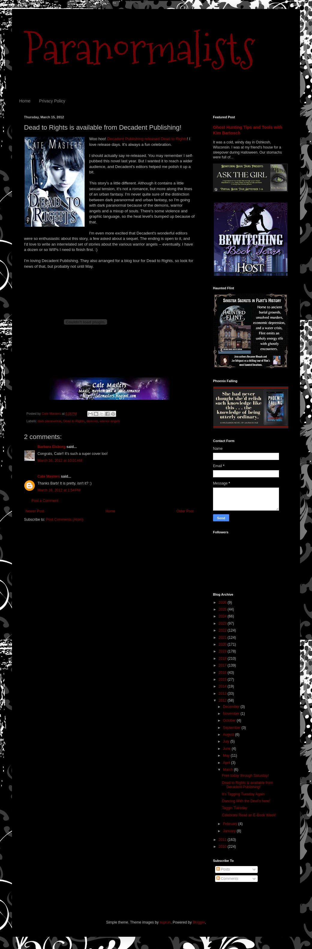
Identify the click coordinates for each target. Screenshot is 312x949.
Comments (227, 879)
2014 (223, 686)
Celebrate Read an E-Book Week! (249, 815)
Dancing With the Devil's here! (246, 801)
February (230, 824)
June (227, 749)
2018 (223, 658)
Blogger (199, 922)
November (232, 714)
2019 (223, 651)
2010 (223, 846)
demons (92, 421)
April (227, 763)
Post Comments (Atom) (64, 519)
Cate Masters (49, 476)
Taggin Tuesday (234, 808)
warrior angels (110, 421)
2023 (223, 623)
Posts (223, 869)
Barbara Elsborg (51, 447)
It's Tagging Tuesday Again (243, 794)
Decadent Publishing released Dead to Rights (147, 139)
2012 (223, 700)
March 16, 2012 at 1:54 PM (59, 490)
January (230, 831)
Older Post (185, 511)
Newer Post (35, 511)
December (232, 707)
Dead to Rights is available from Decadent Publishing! (247, 785)
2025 (223, 609)
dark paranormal (50, 421)
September (232, 728)
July (226, 741)
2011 (223, 840)
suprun (165, 922)
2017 (223, 665)
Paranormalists (139, 49)
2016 (223, 672)
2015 (223, 679)
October (230, 720)
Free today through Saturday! (245, 776)
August (229, 734)
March (228, 770)
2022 (223, 630)
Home (24, 101)
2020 (223, 644)
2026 (223, 602)
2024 (223, 616)
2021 (223, 637)
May (227, 755)
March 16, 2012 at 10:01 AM (60, 460)
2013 (223, 693)
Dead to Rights (73, 421)
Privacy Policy (52, 101)
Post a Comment (45, 501)
